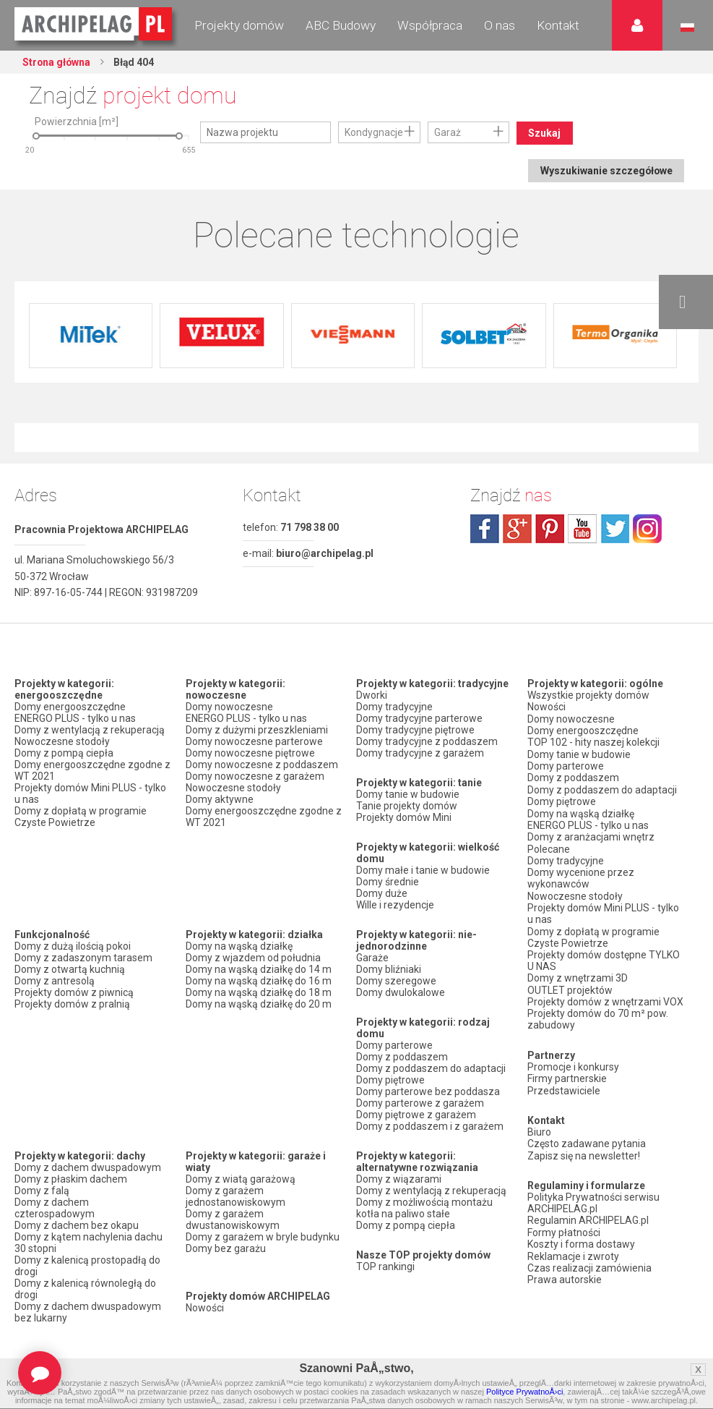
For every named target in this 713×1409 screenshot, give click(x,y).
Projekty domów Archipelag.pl (94, 24)
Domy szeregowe (396, 981)
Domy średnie (387, 881)
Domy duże (381, 893)
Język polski (687, 27)
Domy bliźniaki (388, 969)
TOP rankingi (385, 1266)
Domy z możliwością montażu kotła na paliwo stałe (424, 1207)
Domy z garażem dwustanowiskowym (233, 1219)
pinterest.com (549, 528)
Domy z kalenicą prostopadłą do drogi (87, 1265)
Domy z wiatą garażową (240, 1179)
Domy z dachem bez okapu (76, 1225)
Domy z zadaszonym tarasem (83, 957)
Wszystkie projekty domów (588, 695)
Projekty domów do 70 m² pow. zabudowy (597, 1013)
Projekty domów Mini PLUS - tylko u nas (90, 793)
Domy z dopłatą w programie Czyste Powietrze (80, 816)
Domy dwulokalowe (400, 992)
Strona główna (57, 62)
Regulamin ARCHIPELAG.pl (588, 1212)
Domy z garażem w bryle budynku (263, 1237)
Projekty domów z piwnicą (74, 992)
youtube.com (582, 528)
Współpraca (429, 25)
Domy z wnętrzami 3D (577, 973)
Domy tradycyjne (394, 706)
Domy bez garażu (226, 1248)
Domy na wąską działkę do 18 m (259, 992)
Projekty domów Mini (403, 817)
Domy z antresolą (54, 981)
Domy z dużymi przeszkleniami (257, 730)
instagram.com (647, 528)
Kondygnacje (374, 132)
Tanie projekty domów (406, 806)
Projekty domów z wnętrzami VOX (605, 996)
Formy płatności (563, 1224)
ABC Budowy (341, 25)
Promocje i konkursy (573, 1060)
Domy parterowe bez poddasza (428, 1091)
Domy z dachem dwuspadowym (87, 1167)
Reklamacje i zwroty (573, 1247)
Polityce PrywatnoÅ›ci (524, 1391)
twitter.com (614, 528)
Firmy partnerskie (567, 1072)
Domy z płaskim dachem (70, 1179)
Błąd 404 (135, 62)
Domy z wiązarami (398, 1179)
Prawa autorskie (564, 1270)
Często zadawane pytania (586, 1136)
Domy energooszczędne (70, 706)
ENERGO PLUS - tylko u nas (75, 718)
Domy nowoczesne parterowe (254, 741)
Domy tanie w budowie (407, 794)
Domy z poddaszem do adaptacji (431, 1068)
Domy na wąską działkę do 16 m (259, 981)
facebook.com (484, 528)
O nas (499, 25)
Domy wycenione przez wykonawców (580, 874)
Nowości (205, 1308)
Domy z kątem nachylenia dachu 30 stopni (88, 1242)
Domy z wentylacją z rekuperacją (89, 730)
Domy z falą (41, 1190)
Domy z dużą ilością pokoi (72, 946)
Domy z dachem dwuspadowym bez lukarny (87, 1312)
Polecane (548, 845)
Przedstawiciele (563, 1083)
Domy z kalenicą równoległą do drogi (85, 1289)
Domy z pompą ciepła (63, 753)
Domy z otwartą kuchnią (69, 969)
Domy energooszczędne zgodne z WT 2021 (92, 770)
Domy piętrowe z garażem (416, 1114)
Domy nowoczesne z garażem (255, 776)
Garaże (372, 957)
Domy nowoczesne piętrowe (250, 753)
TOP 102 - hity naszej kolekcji (593, 741)
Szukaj (545, 133)
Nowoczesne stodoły (62, 741)
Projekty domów (239, 25)
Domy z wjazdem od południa (253, 957)
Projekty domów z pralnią (72, 1004)
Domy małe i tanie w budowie (423, 870)
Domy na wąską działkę (239, 946)
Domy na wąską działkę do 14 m (259, 969)
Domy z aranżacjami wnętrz (590, 834)
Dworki (371, 695)
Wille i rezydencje (395, 905)
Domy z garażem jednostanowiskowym (235, 1196)
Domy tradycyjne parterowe (419, 718)
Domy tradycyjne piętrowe (415, 730)
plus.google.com (517, 528)
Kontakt (558, 25)
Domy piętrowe (390, 1080)
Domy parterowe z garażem (420, 1103)
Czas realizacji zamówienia (589, 1258)
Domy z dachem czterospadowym (54, 1207)
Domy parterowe (394, 1045)
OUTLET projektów (570, 984)
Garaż (447, 132)
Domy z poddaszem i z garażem (430, 1126)
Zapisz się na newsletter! (583, 1148)
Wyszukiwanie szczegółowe (605, 170)
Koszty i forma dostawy (581, 1235)
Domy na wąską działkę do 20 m (259, 1004)
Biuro (539, 1125)
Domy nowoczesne (229, 706)
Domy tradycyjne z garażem (420, 753)
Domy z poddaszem (402, 1057)
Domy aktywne (220, 799)
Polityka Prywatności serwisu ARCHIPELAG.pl (593, 1194)
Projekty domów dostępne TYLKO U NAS (603, 955)
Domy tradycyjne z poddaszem (427, 741)
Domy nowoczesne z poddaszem (262, 764)
